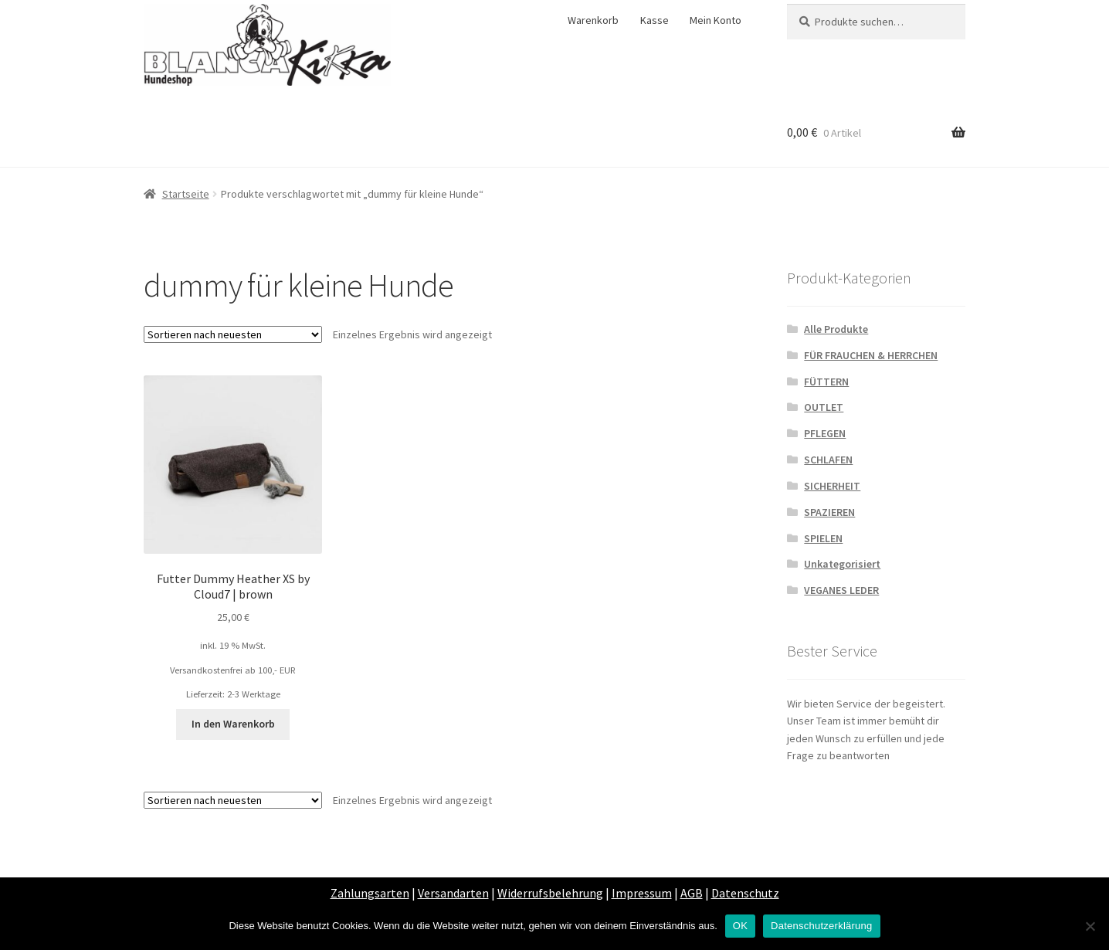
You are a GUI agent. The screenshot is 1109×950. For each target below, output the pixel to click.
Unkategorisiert (842, 564)
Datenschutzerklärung (821, 925)
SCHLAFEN (828, 460)
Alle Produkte (836, 329)
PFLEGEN (825, 433)
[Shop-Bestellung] (233, 334)
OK (740, 925)
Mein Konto (715, 20)
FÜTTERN (826, 381)
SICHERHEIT (832, 486)
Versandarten (453, 893)
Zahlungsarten (370, 893)
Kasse (654, 20)
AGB (691, 893)
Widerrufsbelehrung (550, 893)
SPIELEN (823, 538)
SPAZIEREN (829, 512)
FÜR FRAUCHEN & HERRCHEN (871, 355)
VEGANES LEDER (841, 590)
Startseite (185, 194)
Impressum (642, 893)
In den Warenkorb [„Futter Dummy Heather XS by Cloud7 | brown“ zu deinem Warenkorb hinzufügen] (233, 724)
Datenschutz (745, 893)
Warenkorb (593, 20)
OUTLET (823, 407)
